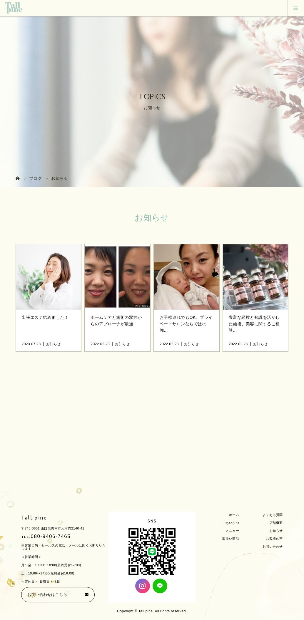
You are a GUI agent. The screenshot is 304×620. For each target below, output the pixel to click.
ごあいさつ (230, 523)
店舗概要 (276, 523)
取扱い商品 (230, 538)
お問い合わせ (273, 546)
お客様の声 (274, 538)
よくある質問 (273, 515)
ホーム (234, 515)
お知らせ (276, 530)
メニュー (232, 530)
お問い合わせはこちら (47, 595)
